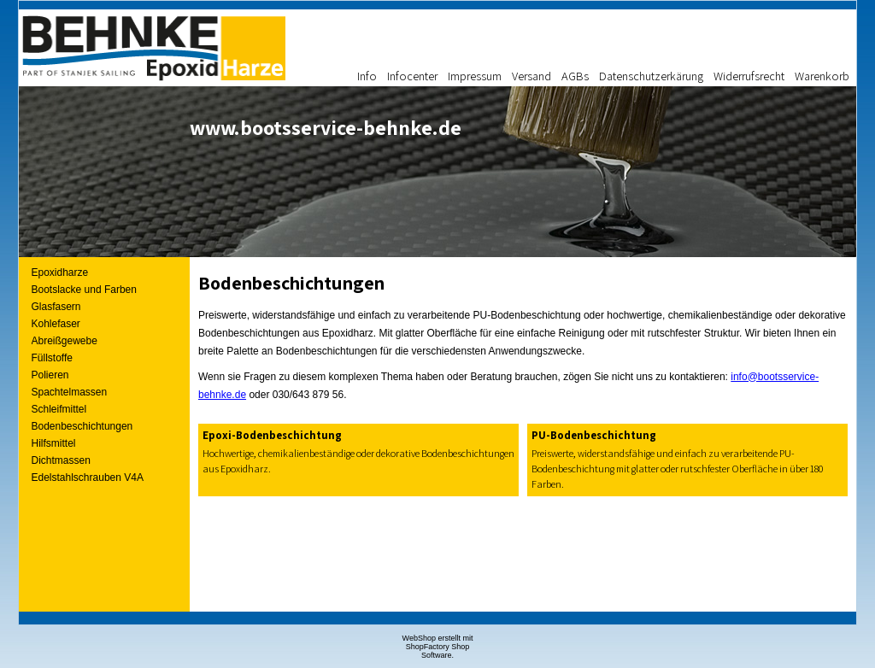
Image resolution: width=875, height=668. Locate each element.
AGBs (575, 75)
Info (367, 75)
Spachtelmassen (70, 392)
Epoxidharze (60, 272)
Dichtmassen (61, 460)
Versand (531, 75)
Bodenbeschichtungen (82, 426)
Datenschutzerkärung (651, 75)
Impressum (475, 75)
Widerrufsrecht (749, 75)
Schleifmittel (59, 409)
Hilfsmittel (54, 443)
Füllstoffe (52, 358)
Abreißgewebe (64, 341)
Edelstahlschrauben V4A (88, 477)
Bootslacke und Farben (84, 290)
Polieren (50, 375)
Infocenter (412, 75)
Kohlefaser (56, 324)
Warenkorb (822, 75)
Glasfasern (56, 307)
